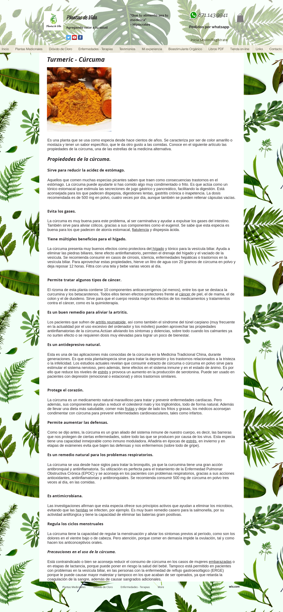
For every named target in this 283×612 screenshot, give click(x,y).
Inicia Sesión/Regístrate (209, 40)
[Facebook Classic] (80, 37)
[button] (240, 18)
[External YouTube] (189, 96)
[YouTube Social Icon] (74, 37)
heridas (82, 510)
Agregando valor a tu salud (87, 27)
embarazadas (220, 562)
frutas (129, 409)
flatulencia (140, 230)
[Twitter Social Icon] (68, 37)
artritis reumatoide (111, 322)
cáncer (185, 294)
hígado (158, 249)
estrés (103, 372)
